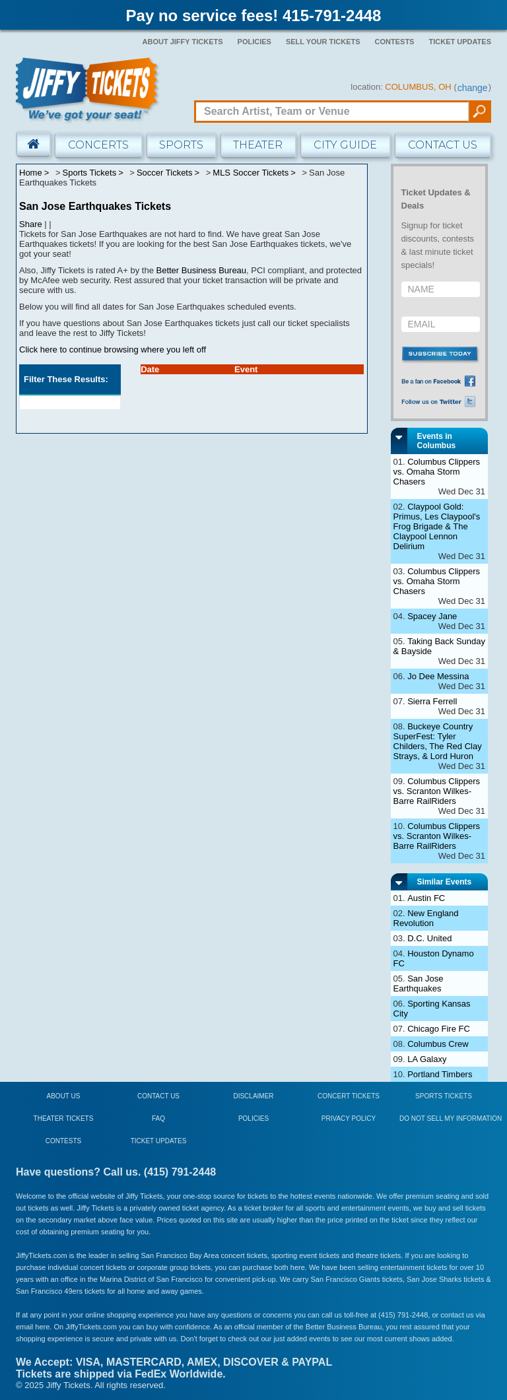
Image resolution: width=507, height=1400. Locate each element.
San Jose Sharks (434, 1279)
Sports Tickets (443, 1096)
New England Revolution (426, 918)
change (472, 88)
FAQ (158, 1118)
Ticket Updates (459, 42)
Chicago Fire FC (438, 1029)
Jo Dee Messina (438, 676)
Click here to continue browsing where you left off (112, 349)
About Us (64, 1096)
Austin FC (426, 898)
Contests (395, 42)
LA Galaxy (426, 1059)
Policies (254, 42)
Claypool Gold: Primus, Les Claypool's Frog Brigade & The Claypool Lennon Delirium (437, 526)
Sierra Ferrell (432, 701)
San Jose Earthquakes (418, 983)
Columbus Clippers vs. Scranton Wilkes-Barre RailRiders (437, 791)
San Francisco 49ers (49, 1291)
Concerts (98, 145)
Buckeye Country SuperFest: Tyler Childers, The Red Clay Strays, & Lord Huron (437, 741)
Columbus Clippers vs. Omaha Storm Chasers (437, 471)
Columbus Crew (437, 1044)
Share (30, 224)
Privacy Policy (348, 1118)
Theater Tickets (64, 1118)
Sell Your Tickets (323, 42)
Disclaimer (253, 1096)
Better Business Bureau (201, 270)
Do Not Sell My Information (450, 1118)
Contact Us (442, 145)
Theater (258, 145)
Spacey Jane (432, 616)
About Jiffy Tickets (183, 42)
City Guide (345, 145)
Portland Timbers (439, 1074)
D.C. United (429, 938)
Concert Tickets (349, 1096)
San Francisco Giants (345, 1279)
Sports (181, 145)
